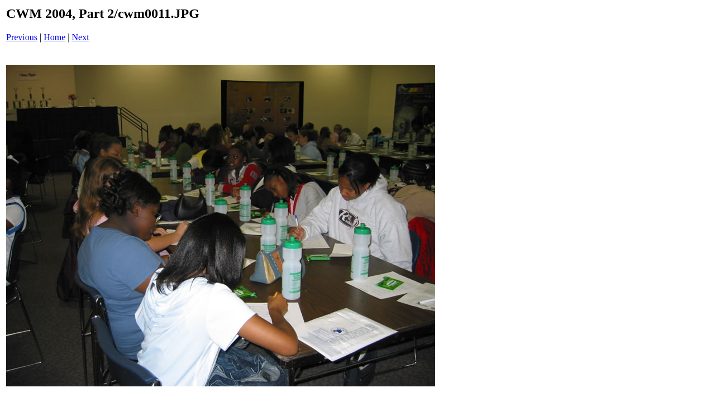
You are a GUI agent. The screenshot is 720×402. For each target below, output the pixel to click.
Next (80, 37)
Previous (21, 37)
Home (54, 37)
